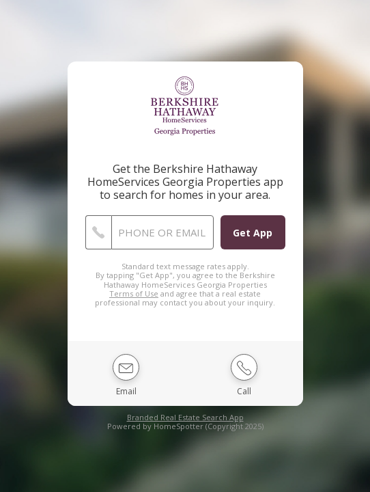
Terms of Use (133, 293)
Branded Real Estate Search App (185, 417)
